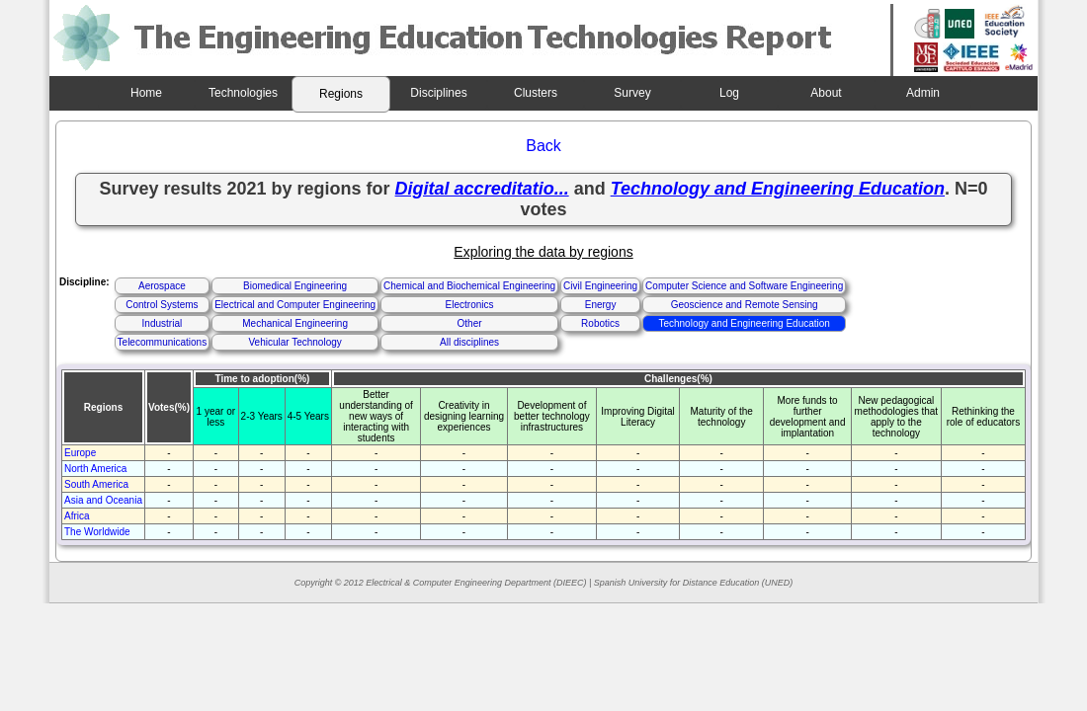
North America (95, 468)
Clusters (535, 93)
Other (470, 323)
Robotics (600, 323)
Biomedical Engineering (295, 285)
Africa (77, 516)
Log (729, 93)
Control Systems (161, 304)
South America (96, 484)
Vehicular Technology (294, 342)
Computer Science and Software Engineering (744, 285)
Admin (923, 93)
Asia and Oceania (103, 500)
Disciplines (438, 93)
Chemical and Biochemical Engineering (469, 285)
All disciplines (469, 342)
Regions (341, 94)
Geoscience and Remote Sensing (744, 304)
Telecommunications (163, 342)
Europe (80, 452)
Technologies (243, 93)
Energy (601, 304)
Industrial (162, 323)
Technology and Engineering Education (743, 323)
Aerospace (162, 285)
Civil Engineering (600, 285)
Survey (632, 93)
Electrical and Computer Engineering (295, 304)
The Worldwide (97, 531)
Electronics (470, 304)
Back (543, 145)
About (825, 93)
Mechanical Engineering (295, 323)
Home (146, 93)
